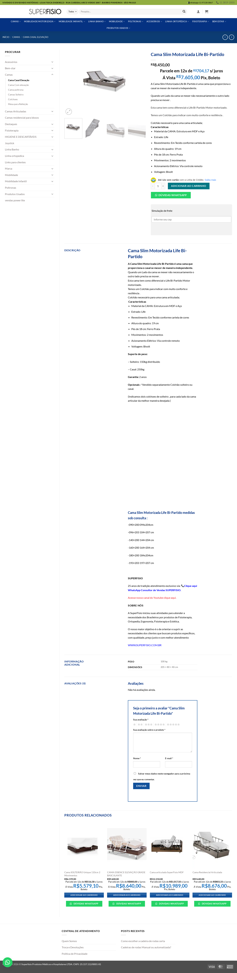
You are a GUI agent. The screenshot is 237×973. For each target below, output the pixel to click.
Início (5, 37)
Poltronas (135, 21)
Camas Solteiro (16, 94)
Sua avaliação (140, 719)
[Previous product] (231, 37)
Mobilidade (117, 21)
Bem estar (219, 21)
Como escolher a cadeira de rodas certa (143, 941)
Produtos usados (118, 28)
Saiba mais (210, 180)
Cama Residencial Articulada (207, 872)
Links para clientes (15, 162)
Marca (8, 168)
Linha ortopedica (14, 155)
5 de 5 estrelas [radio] (173, 724)
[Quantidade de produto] (158, 186)
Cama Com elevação (18, 85)
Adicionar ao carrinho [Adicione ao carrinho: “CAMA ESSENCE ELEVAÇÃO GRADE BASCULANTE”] (126, 895)
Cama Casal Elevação (35, 37)
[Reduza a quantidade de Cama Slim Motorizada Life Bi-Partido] (153, 186)
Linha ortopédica (177, 21)
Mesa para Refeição (18, 104)
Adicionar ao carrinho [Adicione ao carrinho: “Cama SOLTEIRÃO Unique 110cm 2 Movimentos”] (84, 895)
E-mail (169, 758)
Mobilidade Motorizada (40, 21)
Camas (16, 21)
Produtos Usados (15, 194)
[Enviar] (184, 11)
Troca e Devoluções (73, 947)
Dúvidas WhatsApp (85, 903)
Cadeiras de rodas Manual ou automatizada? (146, 947)
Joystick (9, 143)
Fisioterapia (200, 21)
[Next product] (225, 37)
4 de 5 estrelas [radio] (159, 724)
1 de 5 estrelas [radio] (134, 724)
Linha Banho (12, 149)
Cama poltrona (15, 89)
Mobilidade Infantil (72, 21)
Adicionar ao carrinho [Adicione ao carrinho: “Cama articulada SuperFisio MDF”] (169, 895)
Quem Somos (69, 941)
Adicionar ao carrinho (188, 185)
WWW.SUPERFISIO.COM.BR (144, 645)
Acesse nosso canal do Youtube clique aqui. (152, 597)
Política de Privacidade (74, 953)
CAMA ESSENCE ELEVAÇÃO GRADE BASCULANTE (126, 874)
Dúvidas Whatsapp (172, 195)
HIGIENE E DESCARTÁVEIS (20, 136)
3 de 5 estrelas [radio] (148, 724)
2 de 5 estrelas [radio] (140, 724)
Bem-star (10, 68)
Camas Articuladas (15, 111)
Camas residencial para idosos (22, 117)
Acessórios (154, 21)
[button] (198, 11)
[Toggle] (52, 62)
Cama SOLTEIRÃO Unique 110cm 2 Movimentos (82, 874)
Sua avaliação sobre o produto (149, 729)
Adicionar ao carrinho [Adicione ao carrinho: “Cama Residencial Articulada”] (212, 895)
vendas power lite (15, 200)
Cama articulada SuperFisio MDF (167, 872)
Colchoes (13, 99)
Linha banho (97, 21)
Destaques (11, 124)
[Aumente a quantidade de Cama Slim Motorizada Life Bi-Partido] (163, 186)
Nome (137, 758)
